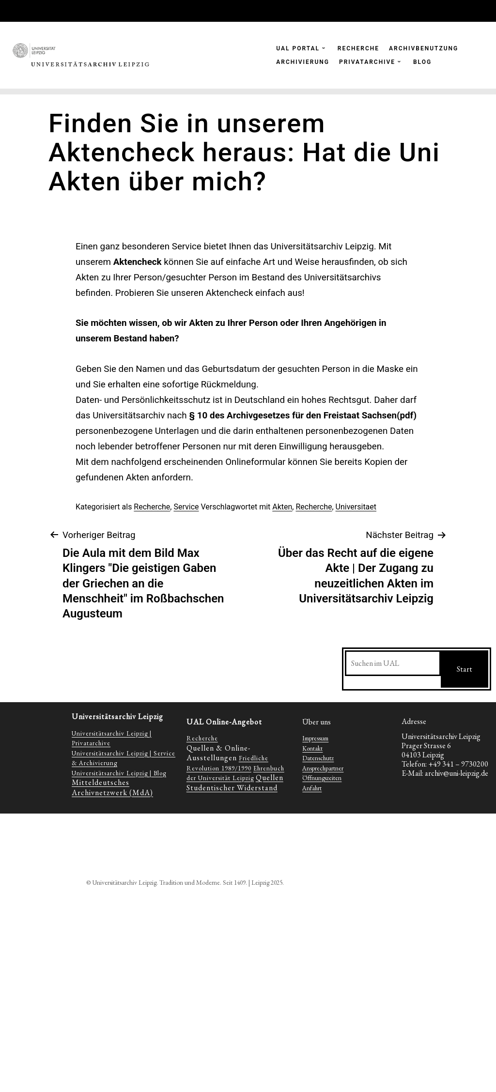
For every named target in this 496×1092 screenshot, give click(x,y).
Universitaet (356, 506)
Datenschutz (318, 758)
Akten (282, 506)
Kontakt (312, 748)
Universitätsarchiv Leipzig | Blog (119, 773)
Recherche (152, 506)
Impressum (315, 738)
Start (464, 669)
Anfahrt (312, 788)
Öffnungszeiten (321, 778)
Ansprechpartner (322, 768)
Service (186, 506)
